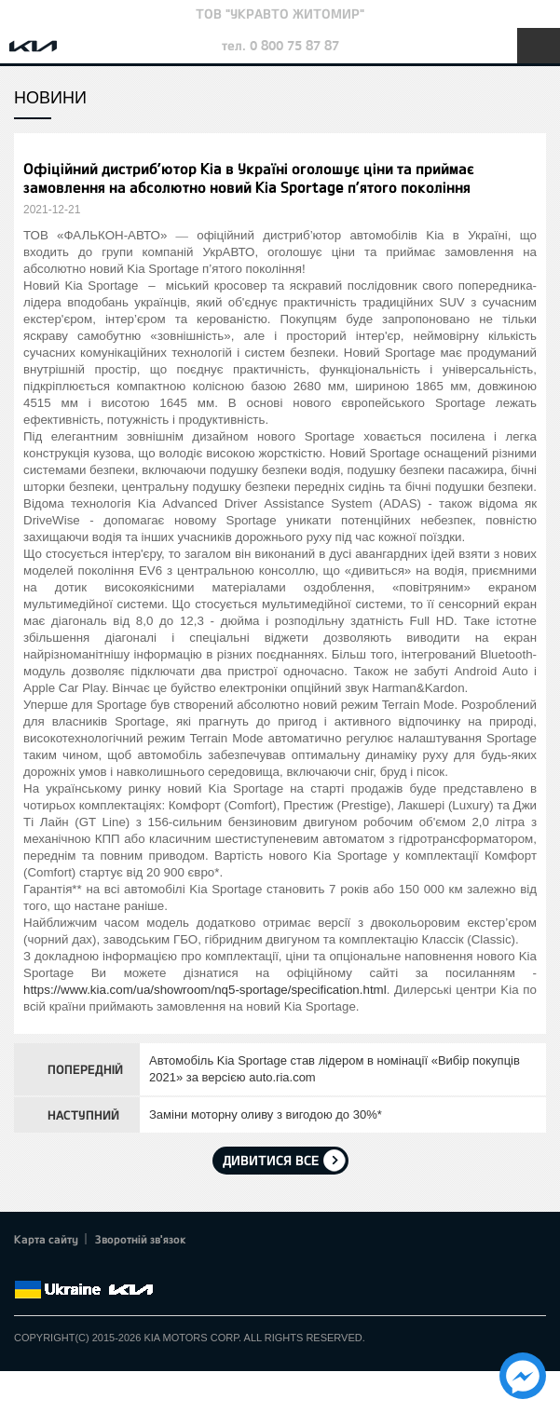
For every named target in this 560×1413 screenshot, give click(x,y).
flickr (154, 1268)
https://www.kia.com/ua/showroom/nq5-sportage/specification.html (205, 990)
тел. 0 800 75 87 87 (280, 45)
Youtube (102, 1268)
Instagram (128, 1268)
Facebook (25, 1268)
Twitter (51, 1268)
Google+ (76, 1268)
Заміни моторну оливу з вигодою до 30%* (265, 1114)
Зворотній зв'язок (140, 1238)
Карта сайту (46, 1238)
